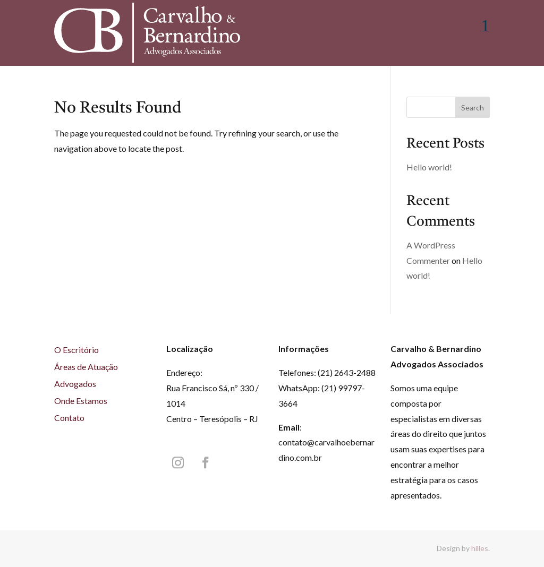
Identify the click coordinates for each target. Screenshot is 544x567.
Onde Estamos (80, 401)
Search (472, 107)
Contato (69, 418)
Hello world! (429, 167)
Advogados (75, 384)
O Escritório (76, 350)
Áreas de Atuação (86, 367)
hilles (479, 548)
